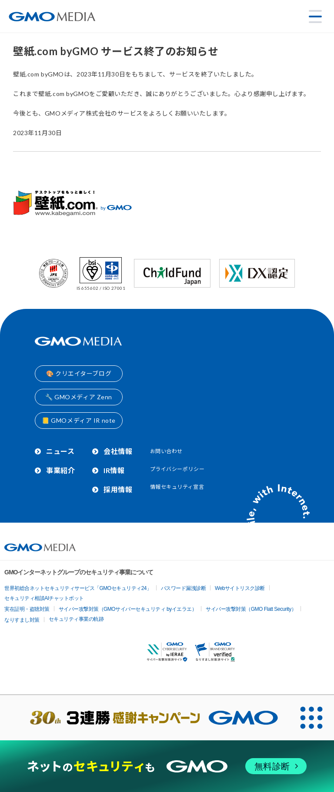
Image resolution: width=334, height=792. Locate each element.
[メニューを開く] (315, 16)
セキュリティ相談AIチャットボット (44, 598)
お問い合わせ (166, 451)
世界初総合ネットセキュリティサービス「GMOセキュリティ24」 (78, 588)
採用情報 (118, 489)
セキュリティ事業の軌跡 (76, 619)
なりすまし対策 (22, 620)
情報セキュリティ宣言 (177, 487)
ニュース (60, 451)
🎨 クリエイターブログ (78, 373)
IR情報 (114, 470)
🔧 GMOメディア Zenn (78, 397)
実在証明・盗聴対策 (27, 609)
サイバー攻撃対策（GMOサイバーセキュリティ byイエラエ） (128, 609)
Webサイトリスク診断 (240, 588)
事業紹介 (60, 470)
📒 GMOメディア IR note (79, 420)
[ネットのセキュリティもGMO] (166, 766)
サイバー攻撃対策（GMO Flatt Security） (251, 609)
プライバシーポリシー (177, 469)
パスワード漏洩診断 (183, 588)
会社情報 (118, 451)
